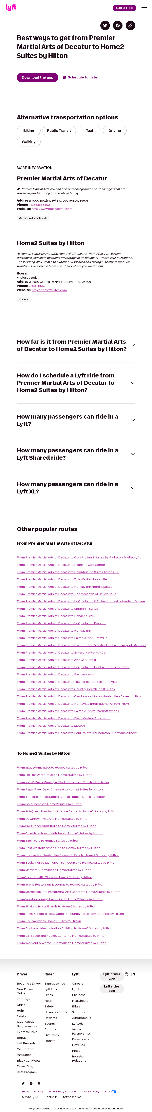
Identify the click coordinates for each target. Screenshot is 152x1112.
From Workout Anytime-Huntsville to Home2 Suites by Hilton (61, 943)
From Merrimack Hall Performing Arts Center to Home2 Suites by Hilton (69, 892)
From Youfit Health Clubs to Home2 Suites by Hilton (54, 877)
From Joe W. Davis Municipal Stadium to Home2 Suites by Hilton (63, 782)
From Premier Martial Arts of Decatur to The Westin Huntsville (62, 579)
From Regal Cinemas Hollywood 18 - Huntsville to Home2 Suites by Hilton (70, 914)
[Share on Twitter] (105, 25)
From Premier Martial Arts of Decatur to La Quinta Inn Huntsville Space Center (73, 667)
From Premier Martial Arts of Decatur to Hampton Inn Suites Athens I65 (68, 572)
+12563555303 (39, 205)
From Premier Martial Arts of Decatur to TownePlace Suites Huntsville (67, 682)
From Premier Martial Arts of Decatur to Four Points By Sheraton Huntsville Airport (77, 733)
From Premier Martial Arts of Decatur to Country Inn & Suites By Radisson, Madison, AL (79, 557)
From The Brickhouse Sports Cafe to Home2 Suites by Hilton (61, 797)
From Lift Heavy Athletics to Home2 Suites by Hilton (54, 775)
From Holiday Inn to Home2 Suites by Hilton (49, 921)
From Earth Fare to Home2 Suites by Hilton (48, 840)
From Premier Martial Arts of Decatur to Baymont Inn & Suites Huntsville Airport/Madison (81, 645)
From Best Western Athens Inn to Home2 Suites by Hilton (58, 848)
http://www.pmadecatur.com (52, 209)
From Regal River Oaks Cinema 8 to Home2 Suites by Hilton (60, 789)
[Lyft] (11, 8)
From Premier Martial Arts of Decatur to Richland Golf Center (61, 565)
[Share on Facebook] (118, 25)
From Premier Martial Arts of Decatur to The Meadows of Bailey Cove (66, 594)
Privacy (39, 1091)
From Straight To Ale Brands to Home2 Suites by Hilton (56, 906)
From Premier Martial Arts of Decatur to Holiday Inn (54, 630)
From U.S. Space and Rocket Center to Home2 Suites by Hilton (61, 936)
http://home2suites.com (49, 290)
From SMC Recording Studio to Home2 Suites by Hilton (56, 826)
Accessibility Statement (63, 1091)
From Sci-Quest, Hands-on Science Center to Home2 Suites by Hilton (67, 811)
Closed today (29, 277)
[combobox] (129, 974)
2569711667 (37, 286)
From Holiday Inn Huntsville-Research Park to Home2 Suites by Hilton (68, 855)
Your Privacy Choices (99, 1091)
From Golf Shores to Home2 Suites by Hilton (49, 804)
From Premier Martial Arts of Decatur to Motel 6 (51, 725)
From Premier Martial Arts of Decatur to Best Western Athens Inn (63, 718)
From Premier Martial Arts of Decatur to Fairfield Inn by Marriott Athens (68, 711)
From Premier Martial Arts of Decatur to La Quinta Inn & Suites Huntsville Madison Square (81, 601)
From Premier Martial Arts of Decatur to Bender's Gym (56, 616)
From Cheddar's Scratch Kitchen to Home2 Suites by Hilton (60, 833)
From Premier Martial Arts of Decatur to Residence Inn (56, 674)
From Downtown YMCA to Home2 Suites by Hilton (53, 819)
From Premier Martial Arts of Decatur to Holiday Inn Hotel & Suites (64, 587)
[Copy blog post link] (130, 25)
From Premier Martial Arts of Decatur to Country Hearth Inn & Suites (66, 689)
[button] (144, 7)
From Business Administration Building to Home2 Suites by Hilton (64, 928)
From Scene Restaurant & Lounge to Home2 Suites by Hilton (60, 884)
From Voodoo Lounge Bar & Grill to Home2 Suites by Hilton (60, 899)
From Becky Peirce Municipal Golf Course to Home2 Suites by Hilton (66, 862)
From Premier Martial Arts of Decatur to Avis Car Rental (56, 660)
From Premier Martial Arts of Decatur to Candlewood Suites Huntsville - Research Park (79, 696)
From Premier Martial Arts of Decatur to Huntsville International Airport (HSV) (73, 704)
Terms (25, 1091)
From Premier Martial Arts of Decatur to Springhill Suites (57, 608)
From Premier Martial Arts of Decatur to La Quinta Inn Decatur (61, 623)
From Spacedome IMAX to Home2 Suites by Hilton (53, 767)
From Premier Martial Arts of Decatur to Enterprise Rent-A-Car (61, 652)
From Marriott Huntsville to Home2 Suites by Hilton (54, 870)
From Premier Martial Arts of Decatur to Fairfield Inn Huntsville (62, 638)
